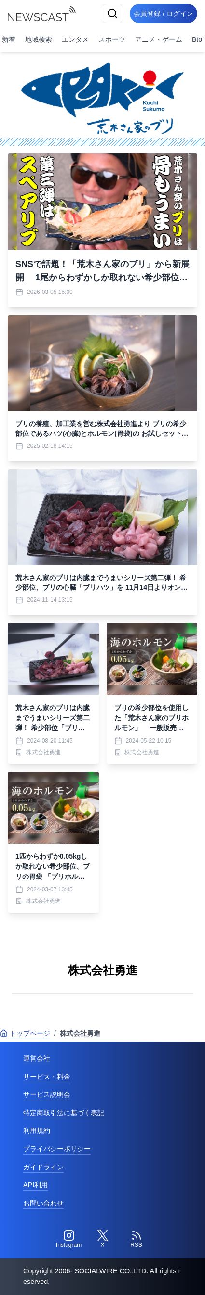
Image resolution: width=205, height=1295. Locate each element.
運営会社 (36, 1058)
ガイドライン (43, 1167)
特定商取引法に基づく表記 (63, 1113)
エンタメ (75, 39)
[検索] (112, 13)
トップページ (25, 1033)
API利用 (35, 1185)
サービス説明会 (46, 1094)
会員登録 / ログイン (163, 13)
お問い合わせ (43, 1203)
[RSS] (136, 1239)
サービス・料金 (46, 1076)
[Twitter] (103, 1239)
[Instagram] (69, 1239)
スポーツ (111, 39)
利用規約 (36, 1130)
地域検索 (38, 39)
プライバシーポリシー (57, 1149)
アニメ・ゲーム (158, 39)
